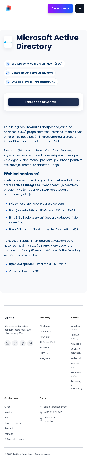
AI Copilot (45, 336)
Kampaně (76, 343)
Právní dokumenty (14, 439)
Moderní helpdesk (76, 351)
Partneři (8, 428)
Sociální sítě (75, 365)
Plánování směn (76, 374)
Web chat (76, 358)
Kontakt (8, 433)
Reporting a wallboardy (76, 385)
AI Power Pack (48, 342)
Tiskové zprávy (12, 423)
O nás (7, 406)
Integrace (45, 358)
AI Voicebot (46, 331)
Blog (6, 417)
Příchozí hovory (75, 336)
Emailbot (44, 347)
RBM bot (44, 353)
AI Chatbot (45, 325)
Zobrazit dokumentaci (41, 102)
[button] (79, 8)
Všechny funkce (75, 327)
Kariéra (8, 412)
